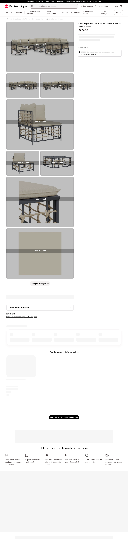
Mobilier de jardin (19, 19)
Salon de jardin (46, 19)
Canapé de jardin (57, 19)
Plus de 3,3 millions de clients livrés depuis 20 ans (53, 462)
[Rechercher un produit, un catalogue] (32, 6)
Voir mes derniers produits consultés (64, 417)
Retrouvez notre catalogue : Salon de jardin (21, 317)
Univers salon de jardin (33, 19)
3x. (85, 47)
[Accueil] (7, 19)
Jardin (11, 19)
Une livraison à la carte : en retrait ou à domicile (113, 462)
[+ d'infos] (87, 47)
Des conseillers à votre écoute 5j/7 (72, 461)
